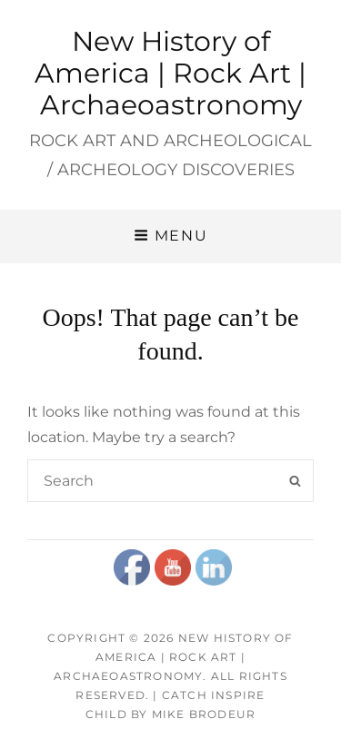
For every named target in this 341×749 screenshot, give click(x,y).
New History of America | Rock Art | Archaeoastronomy (170, 73)
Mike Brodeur (204, 714)
